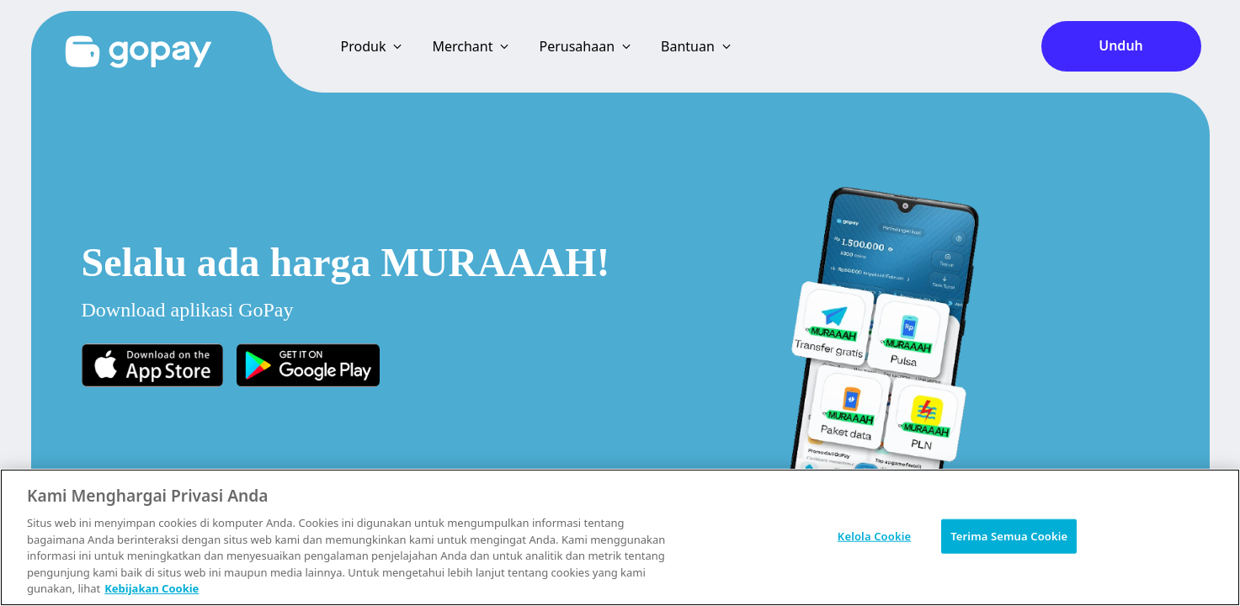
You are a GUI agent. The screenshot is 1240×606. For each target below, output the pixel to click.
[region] (620, 537)
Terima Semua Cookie (1008, 535)
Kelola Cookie (874, 535)
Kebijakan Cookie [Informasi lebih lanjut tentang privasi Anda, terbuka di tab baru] (151, 588)
